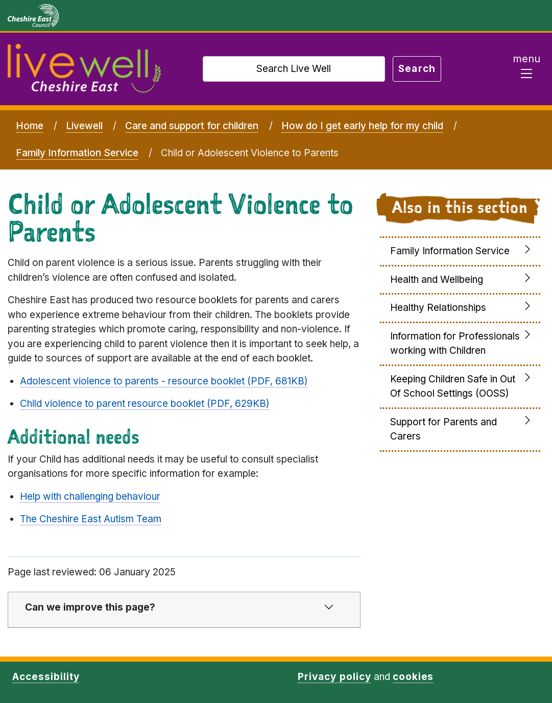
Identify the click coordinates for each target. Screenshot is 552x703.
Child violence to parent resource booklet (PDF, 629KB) (145, 403)
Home (29, 126)
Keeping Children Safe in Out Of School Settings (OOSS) (452, 386)
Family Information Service (77, 153)
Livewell (84, 126)
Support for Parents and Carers (443, 429)
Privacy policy (334, 677)
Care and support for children (191, 126)
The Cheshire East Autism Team (90, 519)
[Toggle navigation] (526, 69)
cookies (413, 677)
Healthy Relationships (438, 307)
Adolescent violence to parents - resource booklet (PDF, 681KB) (164, 381)
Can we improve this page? (90, 607)
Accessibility (45, 677)
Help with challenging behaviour (90, 496)
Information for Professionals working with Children (455, 343)
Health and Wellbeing (436, 279)
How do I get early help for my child (362, 126)
